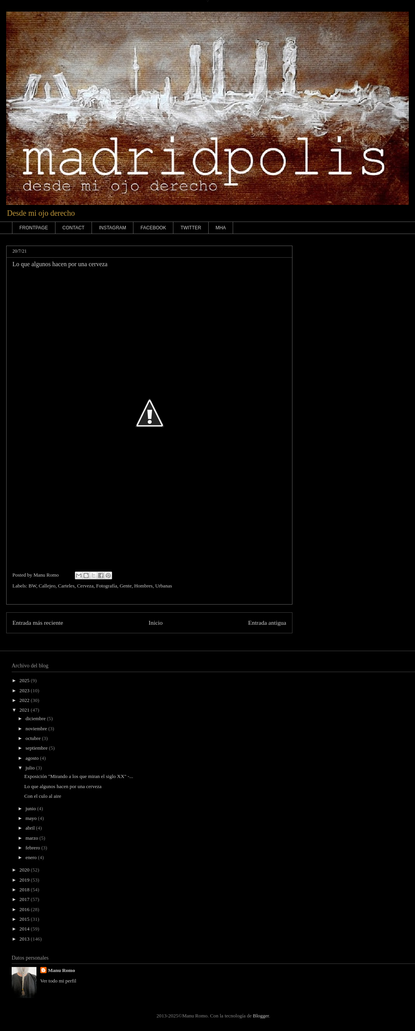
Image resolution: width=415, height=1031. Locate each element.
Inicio (156, 622)
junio (31, 808)
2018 (25, 889)
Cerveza (85, 586)
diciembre (36, 718)
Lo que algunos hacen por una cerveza (62, 786)
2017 (25, 899)
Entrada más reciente (37, 622)
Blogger (261, 1016)
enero (32, 857)
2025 (25, 680)
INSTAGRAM (112, 227)
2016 (25, 909)
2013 (25, 939)
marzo (33, 838)
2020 (25, 870)
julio (31, 768)
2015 (25, 919)
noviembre (37, 728)
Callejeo (47, 586)
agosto (33, 758)
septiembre (37, 748)
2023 (25, 690)
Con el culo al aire (42, 796)
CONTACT (73, 227)
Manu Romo (61, 970)
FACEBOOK (153, 227)
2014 (25, 929)
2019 (25, 880)
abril (31, 828)
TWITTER (190, 227)
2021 (25, 710)
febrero (34, 848)
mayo (32, 818)
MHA (221, 227)
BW (32, 586)
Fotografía (106, 586)
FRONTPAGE (33, 227)
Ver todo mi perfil (58, 981)
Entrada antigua (267, 622)
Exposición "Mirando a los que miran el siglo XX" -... (78, 776)
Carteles (66, 586)
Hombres (143, 586)
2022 (25, 700)
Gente (125, 586)
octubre (34, 738)
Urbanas (163, 586)
